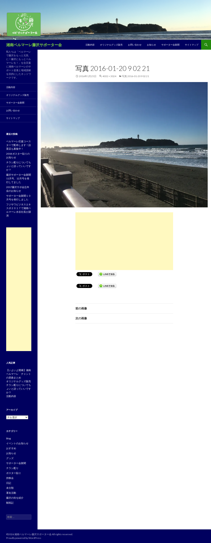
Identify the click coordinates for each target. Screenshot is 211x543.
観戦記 (10, 502)
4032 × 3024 (109, 76)
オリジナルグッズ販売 (111, 44)
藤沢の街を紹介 (14, 497)
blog (8, 438)
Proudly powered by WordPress (23, 537)
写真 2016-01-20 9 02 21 (135, 76)
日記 (8, 482)
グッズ (10, 458)
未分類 (10, 487)
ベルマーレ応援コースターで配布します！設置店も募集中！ (18, 145)
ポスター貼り (13, 473)
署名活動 (11, 492)
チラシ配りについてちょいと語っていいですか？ (18, 166)
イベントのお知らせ (17, 443)
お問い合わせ (135, 44)
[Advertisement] (124, 241)
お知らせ (151, 44)
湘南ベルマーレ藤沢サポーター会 (34, 44)
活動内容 (90, 44)
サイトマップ (191, 44)
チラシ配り (12, 468)
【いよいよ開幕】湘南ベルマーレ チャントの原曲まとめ (18, 374)
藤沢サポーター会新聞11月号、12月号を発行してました (18, 178)
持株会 (10, 478)
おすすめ (11, 448)
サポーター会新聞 (170, 44)
